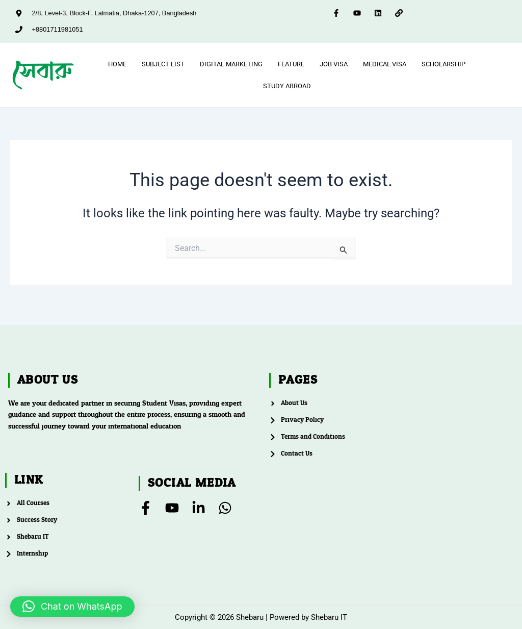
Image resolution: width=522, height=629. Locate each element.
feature (291, 64)
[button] (72, 606)
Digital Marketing (231, 64)
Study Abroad (287, 87)
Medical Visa (384, 64)
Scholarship (443, 64)
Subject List (163, 64)
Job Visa (334, 64)
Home (117, 64)
